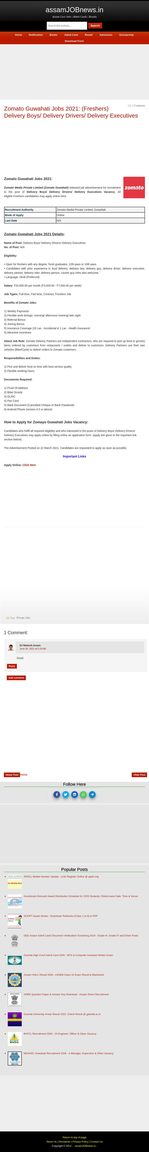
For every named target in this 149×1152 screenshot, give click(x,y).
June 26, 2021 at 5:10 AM (33, 648)
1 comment (138, 105)
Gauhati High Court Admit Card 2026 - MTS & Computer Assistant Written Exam (68, 955)
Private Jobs (23, 617)
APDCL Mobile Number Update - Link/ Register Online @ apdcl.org (61, 876)
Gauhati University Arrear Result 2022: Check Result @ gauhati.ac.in (62, 1014)
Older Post (139, 774)
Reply (12, 666)
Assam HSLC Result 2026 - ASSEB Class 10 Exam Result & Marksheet (64, 974)
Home (23, 774)
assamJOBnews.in (74, 10)
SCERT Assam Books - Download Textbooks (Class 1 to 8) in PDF (61, 916)
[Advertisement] (74, 71)
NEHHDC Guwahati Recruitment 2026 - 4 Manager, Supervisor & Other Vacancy (69, 1053)
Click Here (29, 465)
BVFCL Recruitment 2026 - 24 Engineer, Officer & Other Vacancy (60, 1033)
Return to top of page (74, 1137)
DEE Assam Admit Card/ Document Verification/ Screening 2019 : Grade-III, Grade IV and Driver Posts (81, 935)
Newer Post (12, 774)
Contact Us (96, 1141)
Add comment (16, 677)
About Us (51, 1141)
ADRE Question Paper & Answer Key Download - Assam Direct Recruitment (66, 994)
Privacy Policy (80, 1141)
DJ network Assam (30, 645)
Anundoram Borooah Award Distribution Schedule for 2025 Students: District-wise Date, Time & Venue (81, 896)
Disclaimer (64, 1141)
